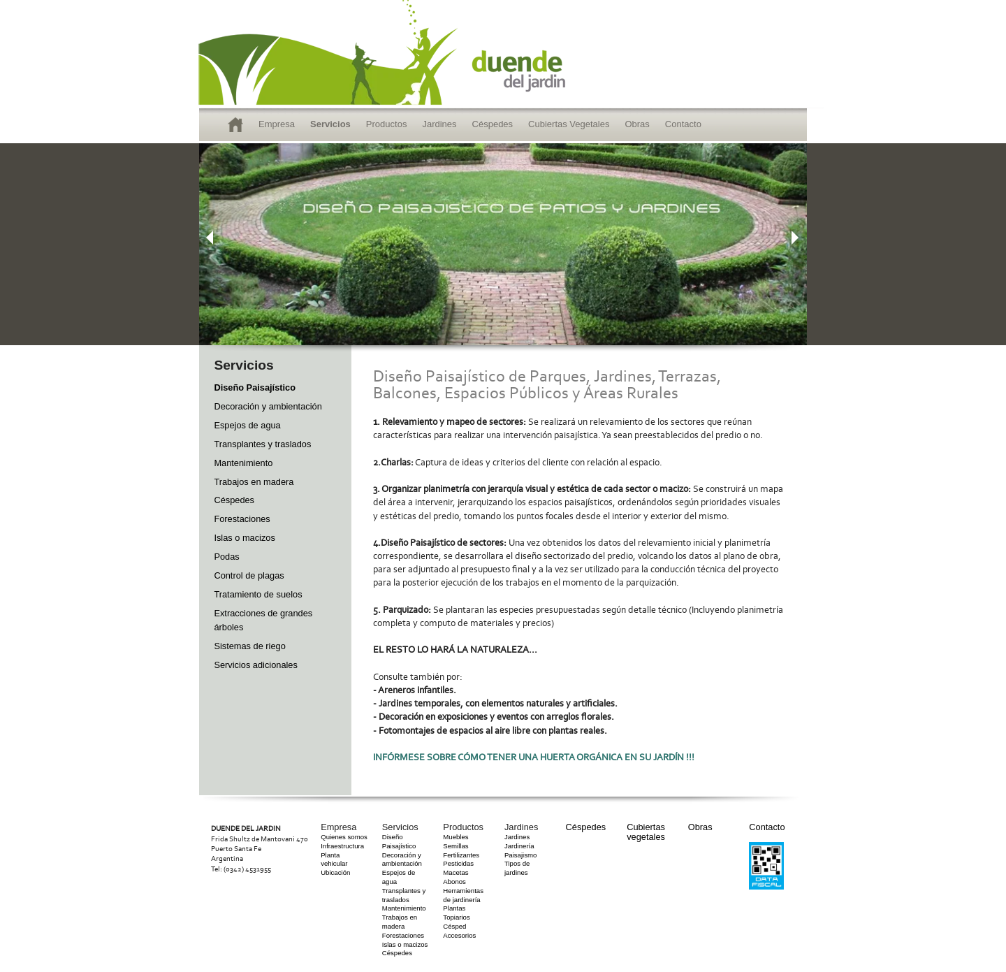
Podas (226, 556)
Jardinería (519, 846)
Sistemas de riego (249, 646)
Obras (637, 124)
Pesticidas (458, 863)
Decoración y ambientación (267, 406)
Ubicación (335, 872)
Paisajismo (520, 855)
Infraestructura (342, 846)
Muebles (455, 837)
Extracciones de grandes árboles (263, 620)
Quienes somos (344, 837)
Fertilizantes (461, 855)
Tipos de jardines (517, 867)
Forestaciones (242, 519)
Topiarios (456, 917)
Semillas (455, 846)
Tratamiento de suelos (258, 594)
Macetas (455, 872)
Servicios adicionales (256, 665)
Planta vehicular (334, 859)
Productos (386, 124)
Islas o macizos (244, 537)
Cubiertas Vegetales (568, 124)
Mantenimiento (243, 463)
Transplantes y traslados (262, 444)
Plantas (454, 908)
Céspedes (492, 124)
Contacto (683, 124)
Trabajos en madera (253, 482)
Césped (454, 926)
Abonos (454, 881)
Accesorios (459, 935)
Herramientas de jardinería (463, 895)
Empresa (276, 124)
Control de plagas (249, 575)
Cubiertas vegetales (646, 832)
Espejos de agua (247, 425)
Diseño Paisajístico (255, 387)
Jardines (439, 124)
